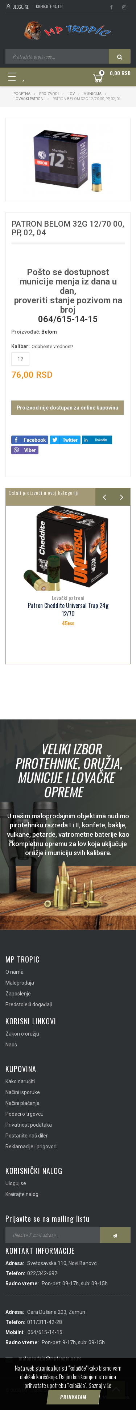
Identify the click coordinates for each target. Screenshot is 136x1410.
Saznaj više (99, 1398)
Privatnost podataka (28, 1125)
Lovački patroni (29, 99)
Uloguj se (17, 7)
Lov (71, 94)
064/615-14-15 (68, 319)
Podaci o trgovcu (24, 1114)
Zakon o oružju (22, 1034)
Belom (49, 332)
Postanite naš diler (26, 1136)
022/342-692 (42, 1273)
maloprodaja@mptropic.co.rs (50, 1358)
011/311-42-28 (44, 1322)
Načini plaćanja (22, 1103)
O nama (14, 972)
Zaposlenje (18, 994)
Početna (21, 94)
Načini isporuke (22, 1092)
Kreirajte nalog (49, 6)
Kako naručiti (20, 1081)
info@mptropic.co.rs (41, 1369)
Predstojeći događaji (28, 1004)
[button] (107, 130)
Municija (92, 94)
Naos (11, 1044)
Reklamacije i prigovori (31, 1146)
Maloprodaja (19, 983)
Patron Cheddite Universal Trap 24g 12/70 (68, 609)
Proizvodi (49, 94)
